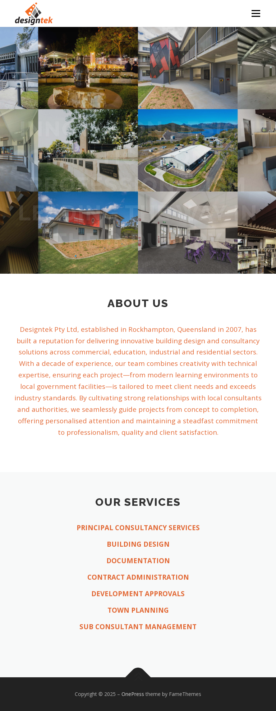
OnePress (132, 694)
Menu (255, 13)
